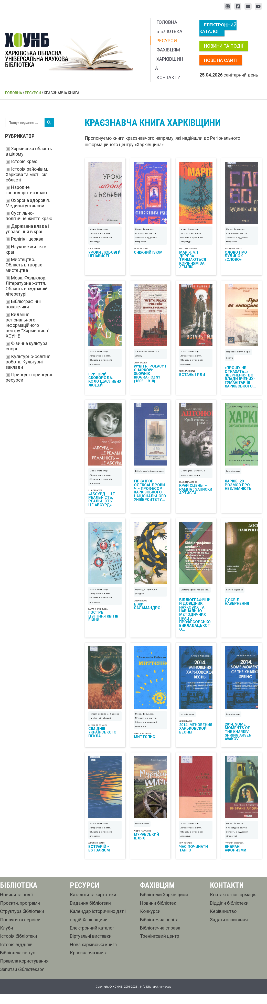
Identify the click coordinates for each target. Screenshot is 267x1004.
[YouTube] (258, 6)
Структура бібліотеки (22, 921)
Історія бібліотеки (18, 945)
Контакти (168, 77)
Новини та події (223, 46)
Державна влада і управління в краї (27, 228)
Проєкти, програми (20, 912)
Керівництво (223, 921)
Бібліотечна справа (160, 937)
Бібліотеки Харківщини (164, 904)
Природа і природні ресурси (146, 598)
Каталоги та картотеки (93, 904)
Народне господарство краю (26, 190)
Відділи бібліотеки (229, 912)
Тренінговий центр (159, 945)
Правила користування (24, 970)
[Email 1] (248, 6)
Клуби (6, 937)
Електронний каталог (218, 28)
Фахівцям (168, 49)
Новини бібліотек (158, 912)
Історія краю (24, 161)
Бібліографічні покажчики (23, 304)
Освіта (229, 361)
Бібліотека (169, 31)
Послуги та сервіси (20, 929)
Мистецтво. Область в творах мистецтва (24, 265)
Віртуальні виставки (91, 945)
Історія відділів (16, 954)
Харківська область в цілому (147, 357)
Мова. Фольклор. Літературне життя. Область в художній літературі (27, 286)
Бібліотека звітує (17, 962)
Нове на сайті (221, 60)
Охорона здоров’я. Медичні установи (28, 203)
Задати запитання (229, 929)
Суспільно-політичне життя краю (29, 215)
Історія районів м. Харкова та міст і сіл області (27, 174)
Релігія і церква (27, 239)
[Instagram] (227, 6)
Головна (166, 22)
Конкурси (150, 921)
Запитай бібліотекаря (22, 978)
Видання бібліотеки (90, 912)
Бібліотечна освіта (159, 929)
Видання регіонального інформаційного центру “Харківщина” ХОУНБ (27, 325)
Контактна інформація (233, 904)
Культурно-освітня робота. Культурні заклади (28, 362)
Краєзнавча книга (89, 962)
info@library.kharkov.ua (155, 996)
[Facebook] (237, 6)
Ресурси (166, 40)
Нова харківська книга (93, 954)
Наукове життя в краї (238, 355)
